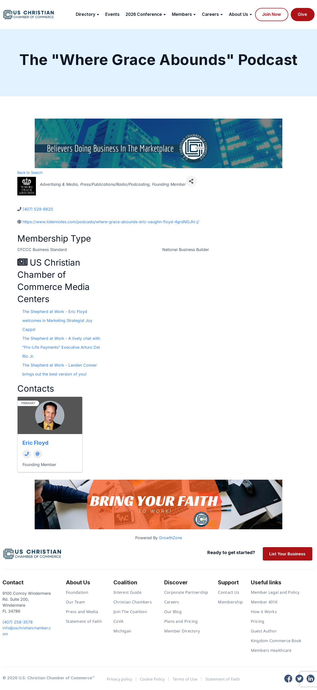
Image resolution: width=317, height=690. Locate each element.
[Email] (37, 454)
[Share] (191, 181)
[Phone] (27, 454)
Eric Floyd (36, 442)
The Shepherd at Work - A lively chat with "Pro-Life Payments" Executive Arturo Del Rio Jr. (61, 347)
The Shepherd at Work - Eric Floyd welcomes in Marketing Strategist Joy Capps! (57, 320)
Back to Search (30, 172)
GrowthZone (170, 537)
